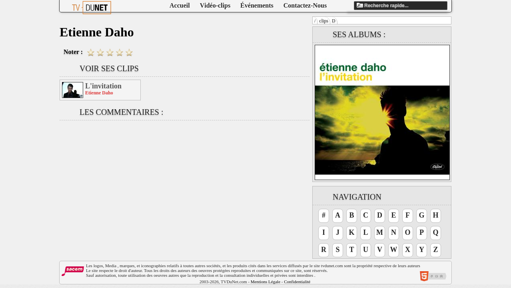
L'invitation (103, 86)
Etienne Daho (99, 93)
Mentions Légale (265, 281)
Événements (256, 5)
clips (323, 21)
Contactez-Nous (305, 5)
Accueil (180, 5)
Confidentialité (297, 281)
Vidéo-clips (215, 5)
